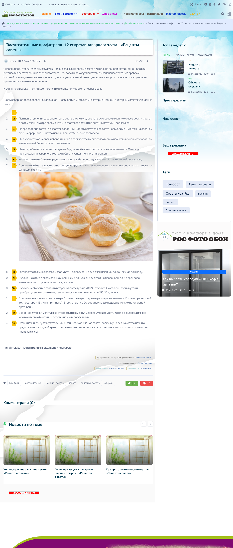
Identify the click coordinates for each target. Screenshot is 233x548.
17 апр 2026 (195, 91)
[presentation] (143, 423)
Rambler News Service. (143, 358)
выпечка (203, 193)
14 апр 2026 (195, 73)
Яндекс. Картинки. (145, 363)
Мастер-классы (176, 13)
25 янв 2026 (169, 290)
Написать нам (69, 4)
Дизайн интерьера (134, 23)
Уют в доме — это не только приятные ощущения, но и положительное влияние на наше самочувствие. (63, 23)
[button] (229, 14)
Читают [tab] (167, 54)
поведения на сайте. (117, 368)
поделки (170, 202)
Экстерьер (90, 13)
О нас (82, 4)
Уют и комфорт (66, 13)
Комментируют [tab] (185, 54)
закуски (108, 382)
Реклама (54, 4)
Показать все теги (176, 210)
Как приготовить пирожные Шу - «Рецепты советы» (128, 471)
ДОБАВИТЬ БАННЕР (24, 493)
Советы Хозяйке (32, 382)
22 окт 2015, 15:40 (30, 61)
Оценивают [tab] (205, 54)
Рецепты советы (55, 382)
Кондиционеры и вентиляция (143, 13)
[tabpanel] (194, 76)
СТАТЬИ (195, 13)
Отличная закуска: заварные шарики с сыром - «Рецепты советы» (74, 473)
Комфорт (14, 382)
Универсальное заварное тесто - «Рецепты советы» (26, 471)
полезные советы (90, 382)
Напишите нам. (146, 368)
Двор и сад (111, 13)
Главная (46, 13)
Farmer (10, 61)
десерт (72, 382)
